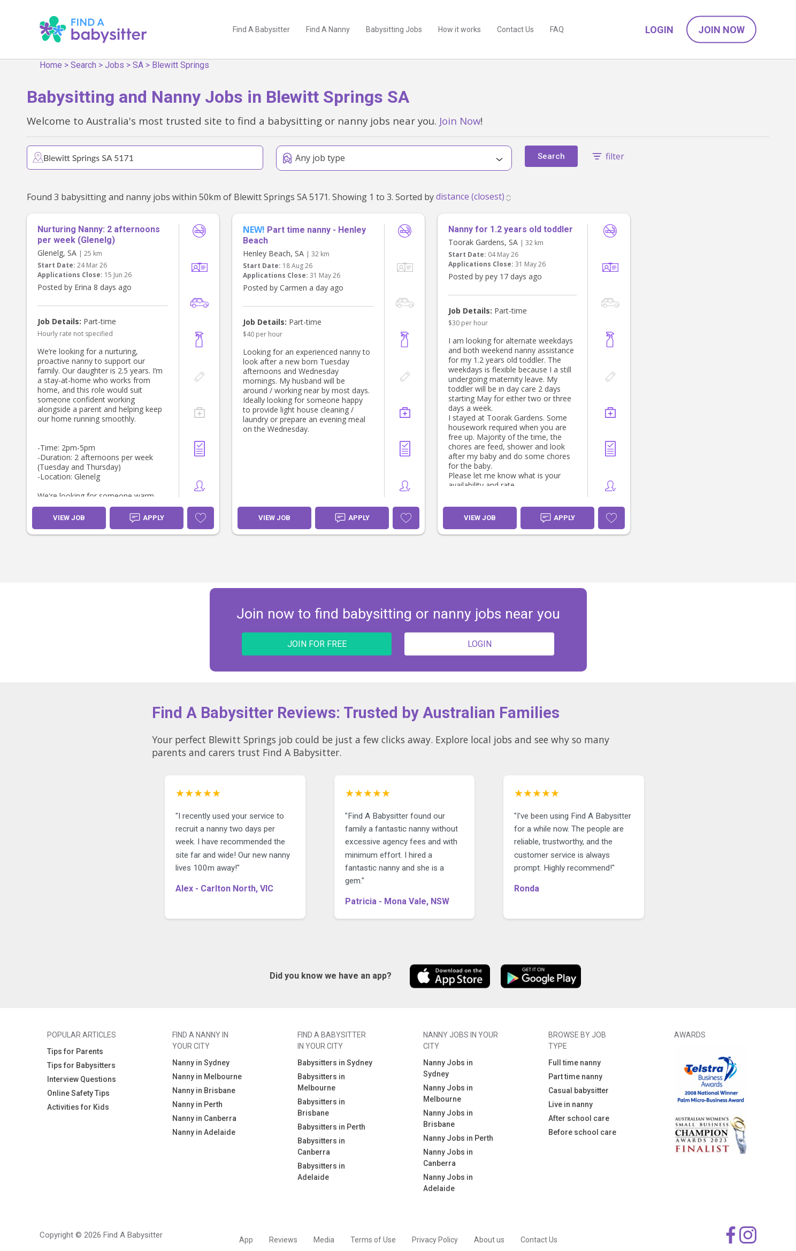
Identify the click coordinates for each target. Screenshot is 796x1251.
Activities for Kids (78, 1107)
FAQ (557, 29)
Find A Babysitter (261, 29)
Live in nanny (570, 1104)
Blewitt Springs (180, 65)
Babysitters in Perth (331, 1127)
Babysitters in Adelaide (321, 1171)
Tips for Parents (75, 1051)
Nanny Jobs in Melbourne (448, 1093)
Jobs (114, 65)
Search (83, 65)
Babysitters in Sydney (334, 1062)
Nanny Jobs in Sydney (448, 1068)
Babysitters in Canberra (321, 1146)
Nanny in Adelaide (203, 1132)
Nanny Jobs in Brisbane (448, 1118)
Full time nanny (574, 1062)
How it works (459, 29)
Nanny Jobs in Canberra (448, 1158)
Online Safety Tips (78, 1093)
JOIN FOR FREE (317, 644)
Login (659, 29)
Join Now (721, 29)
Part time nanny (575, 1076)
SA (138, 65)
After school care (578, 1118)
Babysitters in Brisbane (321, 1107)
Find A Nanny (328, 29)
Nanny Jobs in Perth (458, 1138)
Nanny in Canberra (204, 1118)
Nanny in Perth (197, 1104)
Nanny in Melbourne (207, 1076)
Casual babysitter (578, 1090)
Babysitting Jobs (394, 29)
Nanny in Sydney (200, 1062)
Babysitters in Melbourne (321, 1082)
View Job (69, 518)
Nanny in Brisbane (203, 1090)
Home (51, 65)
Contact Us (515, 29)
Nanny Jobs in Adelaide (448, 1183)
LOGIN (480, 644)
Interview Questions (81, 1079)
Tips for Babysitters (81, 1065)
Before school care (582, 1132)
